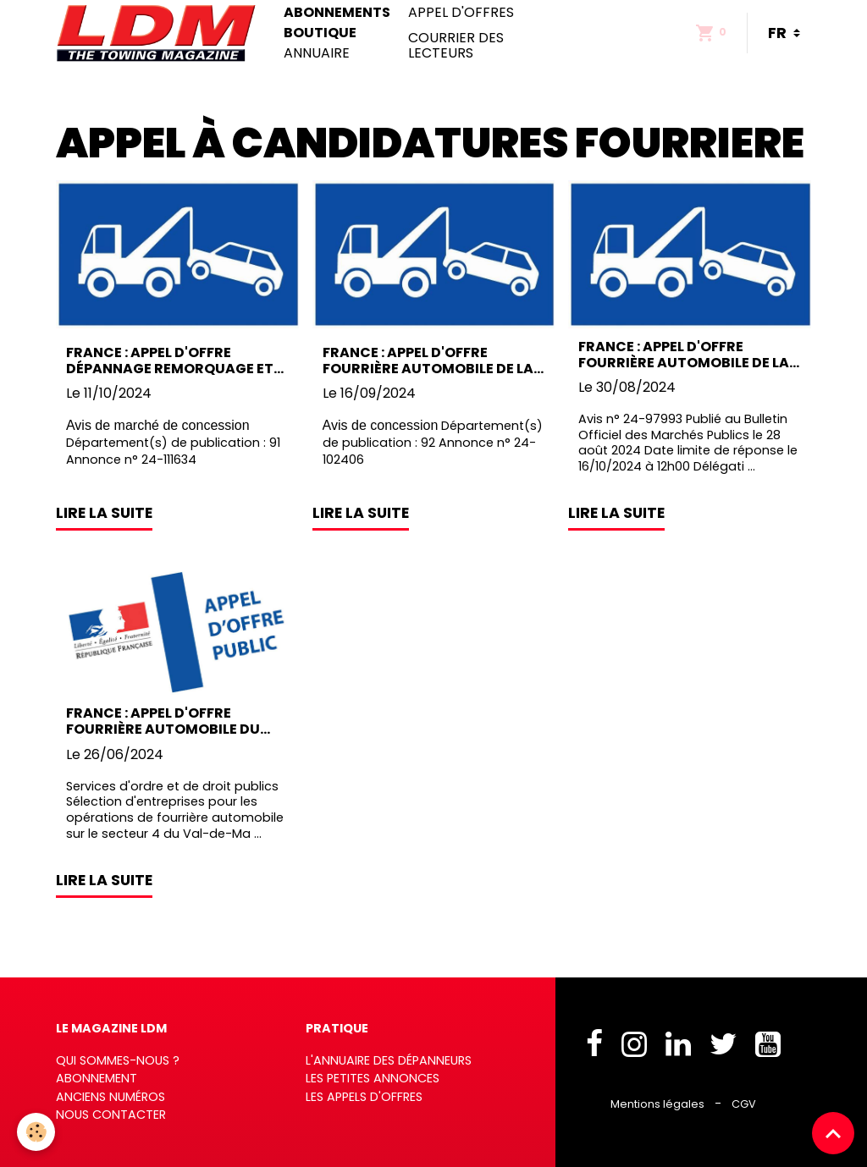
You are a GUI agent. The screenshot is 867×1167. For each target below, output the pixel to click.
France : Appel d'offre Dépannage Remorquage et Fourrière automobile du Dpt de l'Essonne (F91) (169, 360)
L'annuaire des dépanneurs (389, 1060)
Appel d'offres (461, 12)
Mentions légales (657, 1104)
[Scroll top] (833, 1133)
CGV (744, 1104)
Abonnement (96, 1078)
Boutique (320, 33)
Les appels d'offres (364, 1096)
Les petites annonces (372, 1078)
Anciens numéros (110, 1096)
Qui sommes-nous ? (117, 1060)
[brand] (159, 33)
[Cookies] (36, 1132)
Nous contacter (111, 1114)
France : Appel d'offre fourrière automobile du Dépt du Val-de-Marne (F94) (172, 721)
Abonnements (337, 12)
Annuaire (317, 53)
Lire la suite (104, 513)
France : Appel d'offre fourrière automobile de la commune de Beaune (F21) (683, 355)
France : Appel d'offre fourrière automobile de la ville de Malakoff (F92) (428, 360)
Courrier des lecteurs (456, 45)
